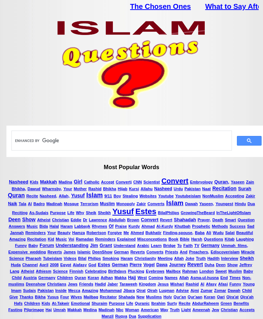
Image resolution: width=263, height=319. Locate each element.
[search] (121, 141)
